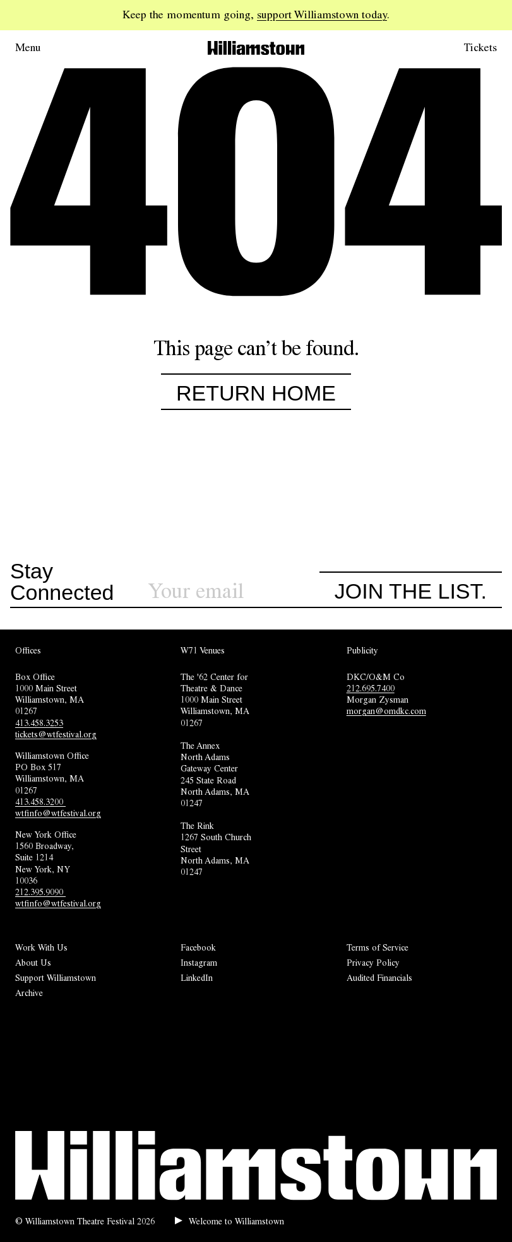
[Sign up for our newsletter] (233, 591)
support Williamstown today (322, 14)
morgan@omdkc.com (386, 711)
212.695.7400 (371, 688)
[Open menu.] (45, 48)
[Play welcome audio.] (229, 1221)
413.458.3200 (40, 802)
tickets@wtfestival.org (56, 734)
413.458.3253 (39, 723)
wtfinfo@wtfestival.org (58, 813)
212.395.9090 (40, 892)
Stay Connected (62, 582)
